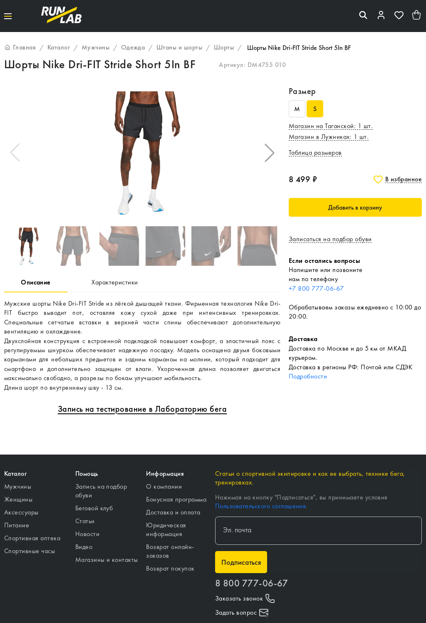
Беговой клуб (94, 508)
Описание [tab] (36, 282)
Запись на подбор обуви (101, 490)
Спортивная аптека (32, 538)
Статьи (85, 521)
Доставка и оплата (173, 512)
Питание (16, 525)
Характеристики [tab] (115, 282)
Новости (87, 533)
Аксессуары (21, 512)
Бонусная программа (176, 499)
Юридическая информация (166, 529)
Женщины (18, 499)
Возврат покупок (170, 568)
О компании (164, 486)
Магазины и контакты (106, 559)
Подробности (308, 376)
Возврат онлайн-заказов (170, 551)
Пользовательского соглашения (260, 506)
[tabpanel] (142, 345)
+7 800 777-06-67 (316, 288)
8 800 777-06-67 (251, 583)
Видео (83, 546)
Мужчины (17, 486)
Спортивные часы (29, 550)
